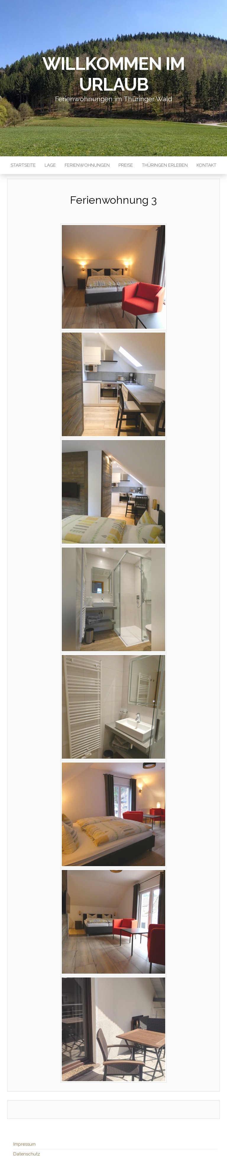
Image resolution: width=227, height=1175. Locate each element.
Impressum (24, 1144)
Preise (126, 165)
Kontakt (206, 165)
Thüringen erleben (165, 165)
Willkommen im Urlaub (113, 74)
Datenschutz (26, 1154)
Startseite (23, 165)
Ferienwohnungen (87, 165)
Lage (50, 165)
